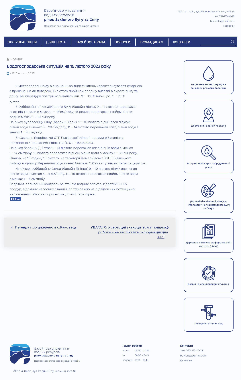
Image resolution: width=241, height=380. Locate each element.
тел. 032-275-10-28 (224, 16)
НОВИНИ (16, 59)
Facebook (228, 25)
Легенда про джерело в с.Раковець (46, 227)
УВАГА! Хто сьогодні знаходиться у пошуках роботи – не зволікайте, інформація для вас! (129, 232)
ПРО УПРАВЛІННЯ (22, 42)
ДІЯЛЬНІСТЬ (56, 42)
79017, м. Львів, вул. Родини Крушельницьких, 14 (206, 11)
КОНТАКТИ (181, 42)
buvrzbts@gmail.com (222, 21)
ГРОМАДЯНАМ (152, 42)
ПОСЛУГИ (122, 42)
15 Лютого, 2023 (23, 73)
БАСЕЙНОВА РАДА (90, 42)
